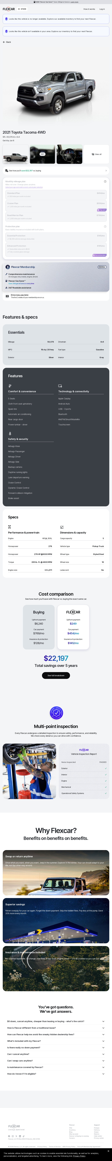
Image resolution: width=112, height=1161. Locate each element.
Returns (96, 1134)
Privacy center (99, 1138)
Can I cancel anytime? (56, 1054)
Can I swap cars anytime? (56, 1060)
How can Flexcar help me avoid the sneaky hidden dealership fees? (56, 1034)
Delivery (97, 1130)
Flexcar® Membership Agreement (88, 1146)
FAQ (70, 1128)
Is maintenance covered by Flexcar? (56, 1067)
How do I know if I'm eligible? (56, 1074)
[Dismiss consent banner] (108, 1151)
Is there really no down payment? (56, 1047)
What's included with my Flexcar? (56, 1041)
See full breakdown (56, 675)
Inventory (72, 1130)
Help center (98, 1136)
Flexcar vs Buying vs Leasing (79, 1136)
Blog (70, 1132)
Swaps (96, 1132)
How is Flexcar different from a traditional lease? (56, 1028)
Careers (72, 1138)
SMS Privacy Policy (69, 1146)
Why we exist (73, 1134)
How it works (89, 9)
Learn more (74, 2)
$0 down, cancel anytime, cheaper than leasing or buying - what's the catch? (56, 1021)
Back (7, 42)
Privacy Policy (42, 1146)
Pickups (96, 1128)
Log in (102, 9)
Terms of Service (55, 1146)
